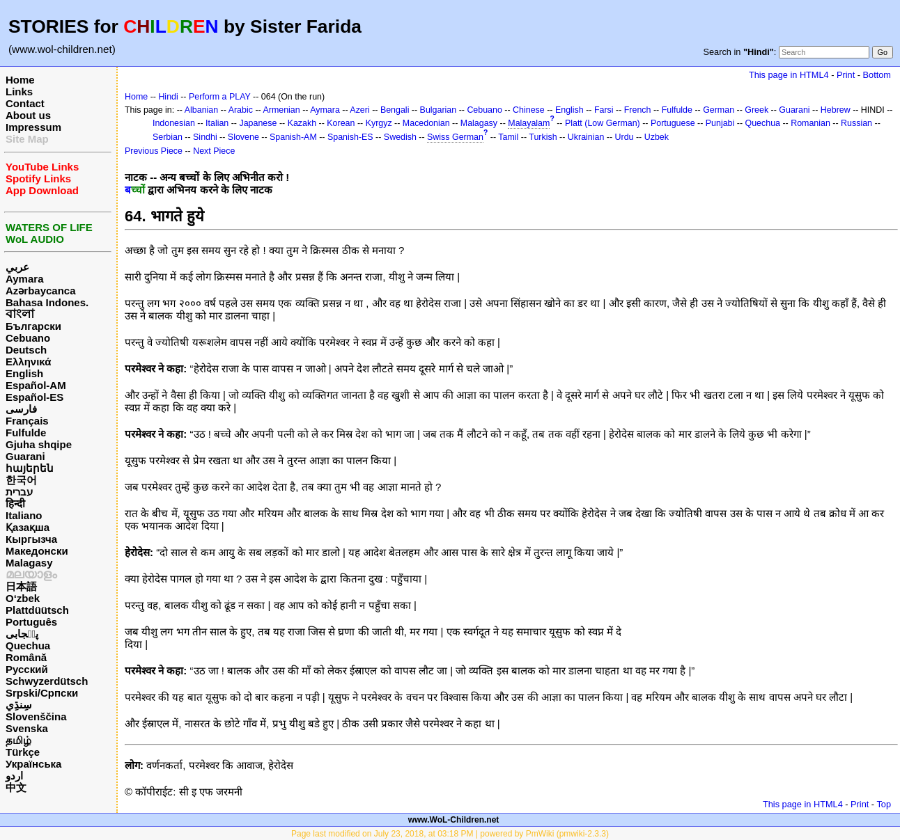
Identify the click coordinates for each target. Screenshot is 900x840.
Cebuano (28, 338)
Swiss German (455, 137)
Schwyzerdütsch (47, 681)
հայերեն (30, 468)
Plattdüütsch (37, 610)
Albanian (201, 110)
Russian (856, 123)
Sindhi (205, 137)
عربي (17, 267)
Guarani (25, 456)
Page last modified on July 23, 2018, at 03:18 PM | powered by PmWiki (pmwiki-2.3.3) (450, 834)
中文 (16, 787)
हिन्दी (15, 503)
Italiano (24, 515)
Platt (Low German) (602, 123)
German (718, 110)
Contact (25, 103)
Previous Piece (154, 151)
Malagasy (29, 563)
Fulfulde (26, 432)
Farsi (604, 110)
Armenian (281, 110)
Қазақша (27, 527)
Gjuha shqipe (39, 444)
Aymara (24, 279)
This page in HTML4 (789, 75)
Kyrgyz (379, 123)
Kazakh (302, 123)
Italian (216, 123)
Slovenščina (36, 716)
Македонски (37, 551)
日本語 (21, 586)
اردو (14, 776)
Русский (27, 669)
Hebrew (836, 110)
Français (27, 421)
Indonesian (174, 123)
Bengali (395, 110)
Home (20, 80)
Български (33, 326)
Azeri (359, 110)
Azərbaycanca (41, 290)
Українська (33, 764)
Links (19, 91)
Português (31, 622)
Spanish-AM (293, 137)
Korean (341, 123)
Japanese (258, 123)
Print (846, 75)
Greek (756, 110)
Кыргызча (31, 539)
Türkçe (23, 752)
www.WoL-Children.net (453, 820)
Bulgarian (438, 110)
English (24, 373)
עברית (19, 492)
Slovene (243, 137)
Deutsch (26, 350)
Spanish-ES (350, 137)
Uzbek (656, 137)
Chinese (529, 110)
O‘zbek (23, 598)
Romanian (810, 123)
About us (28, 115)
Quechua (28, 645)
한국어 (21, 480)
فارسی (21, 409)
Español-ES (34, 397)
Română (26, 657)
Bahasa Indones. (47, 302)
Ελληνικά (28, 361)
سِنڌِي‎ (19, 705)
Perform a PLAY (220, 97)
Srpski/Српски (42, 693)
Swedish (400, 137)
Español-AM (36, 385)
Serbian (168, 137)
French (637, 110)
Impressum (33, 127)
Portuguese (673, 123)
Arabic (240, 110)
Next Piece (214, 151)
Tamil (508, 137)
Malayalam (529, 123)
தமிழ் (18, 740)
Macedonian (426, 123)
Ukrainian (586, 137)
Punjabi (720, 123)
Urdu (624, 137)
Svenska (27, 728)
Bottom (877, 75)
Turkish (543, 137)
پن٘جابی (22, 634)
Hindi (168, 97)
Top (883, 804)
